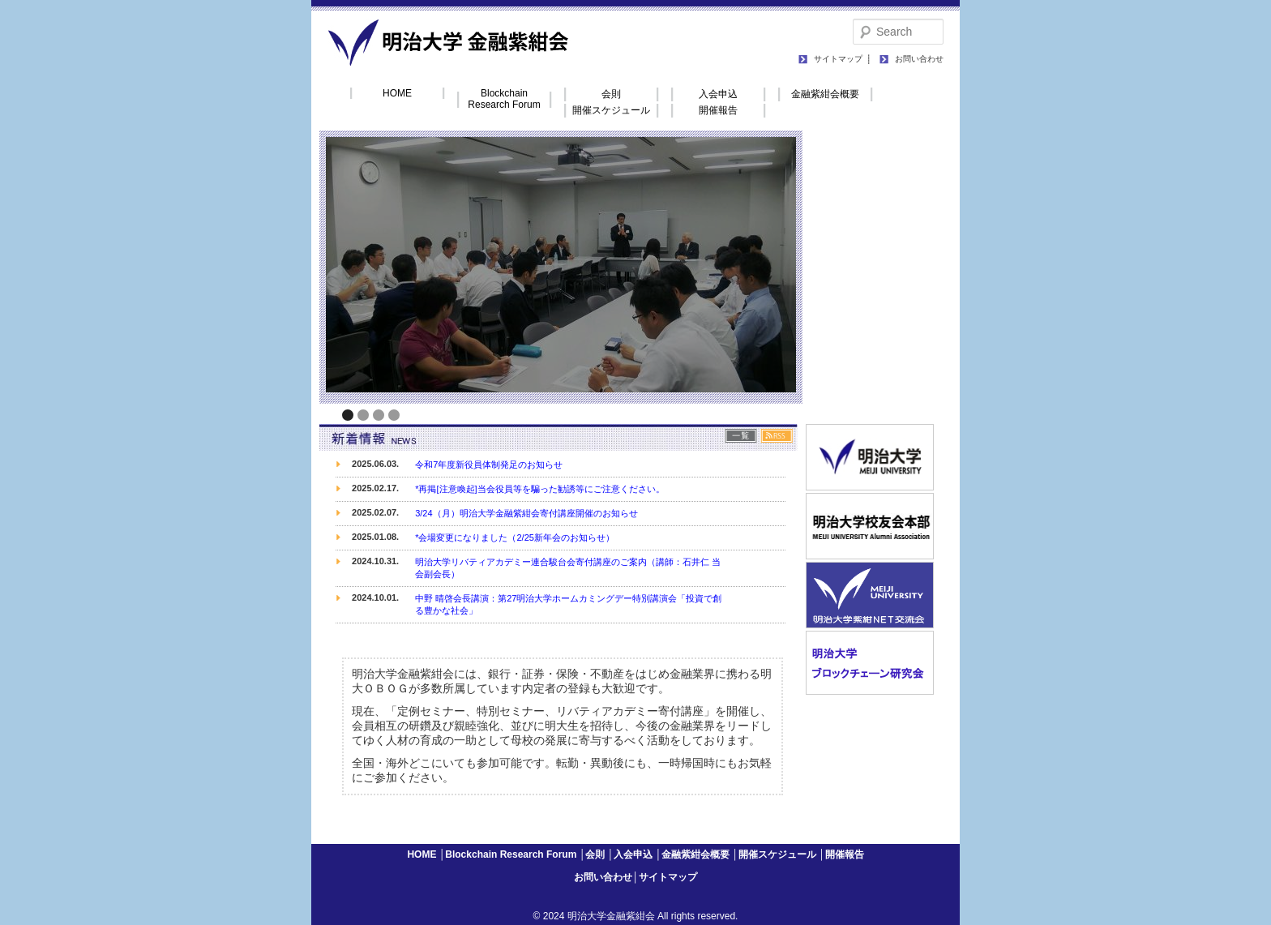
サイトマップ (838, 58)
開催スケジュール (611, 110)
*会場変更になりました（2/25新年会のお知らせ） (514, 537)
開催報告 (718, 110)
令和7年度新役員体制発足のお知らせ (489, 464)
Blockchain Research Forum (504, 99)
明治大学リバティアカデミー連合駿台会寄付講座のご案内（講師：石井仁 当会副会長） (568, 568)
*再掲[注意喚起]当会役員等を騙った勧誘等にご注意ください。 (539, 489)
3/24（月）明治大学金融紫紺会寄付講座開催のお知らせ (526, 513)
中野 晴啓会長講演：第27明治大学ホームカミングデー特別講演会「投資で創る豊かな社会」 (568, 604)
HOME (397, 93)
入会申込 (718, 94)
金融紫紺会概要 (825, 94)
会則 (611, 94)
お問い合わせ (919, 58)
